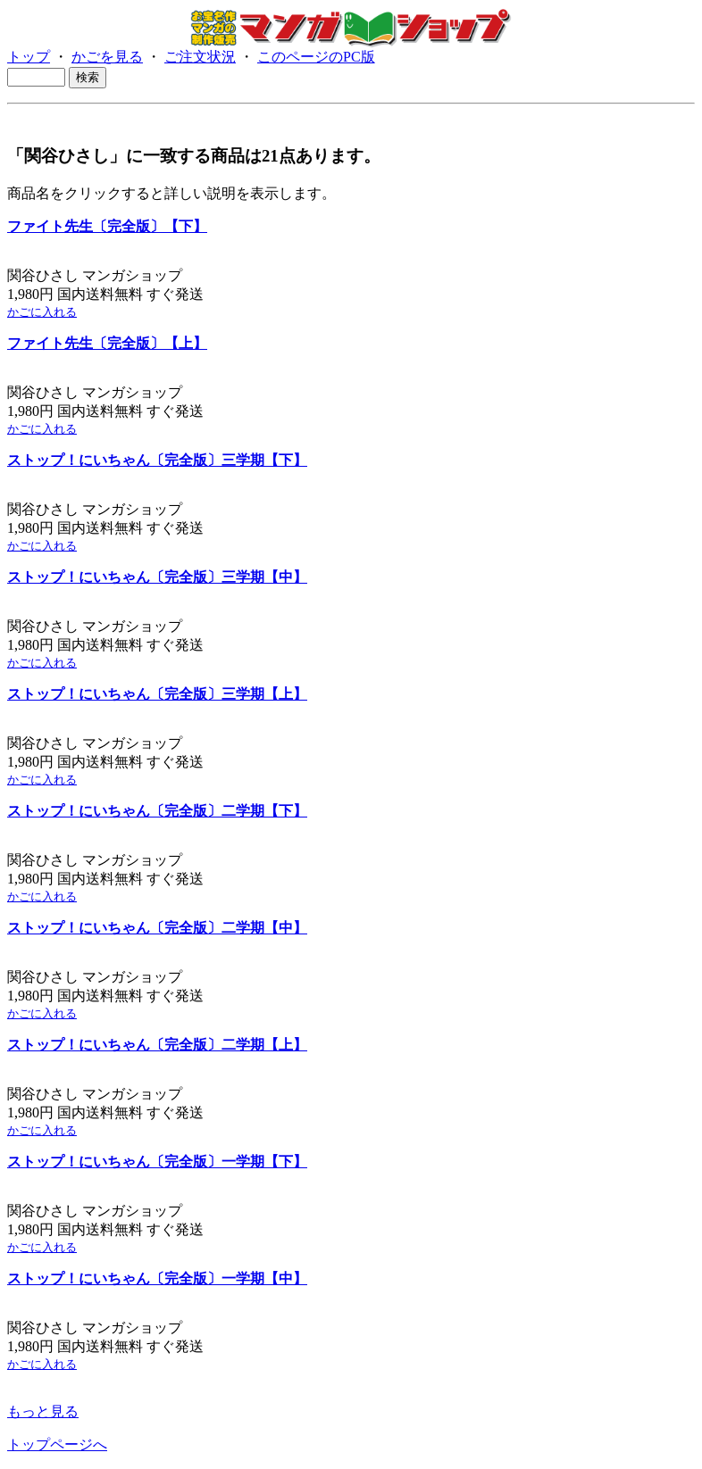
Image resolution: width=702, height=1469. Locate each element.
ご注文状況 (200, 56)
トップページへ (57, 1444)
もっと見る (43, 1411)
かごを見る (107, 56)
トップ (28, 56)
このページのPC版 (316, 56)
